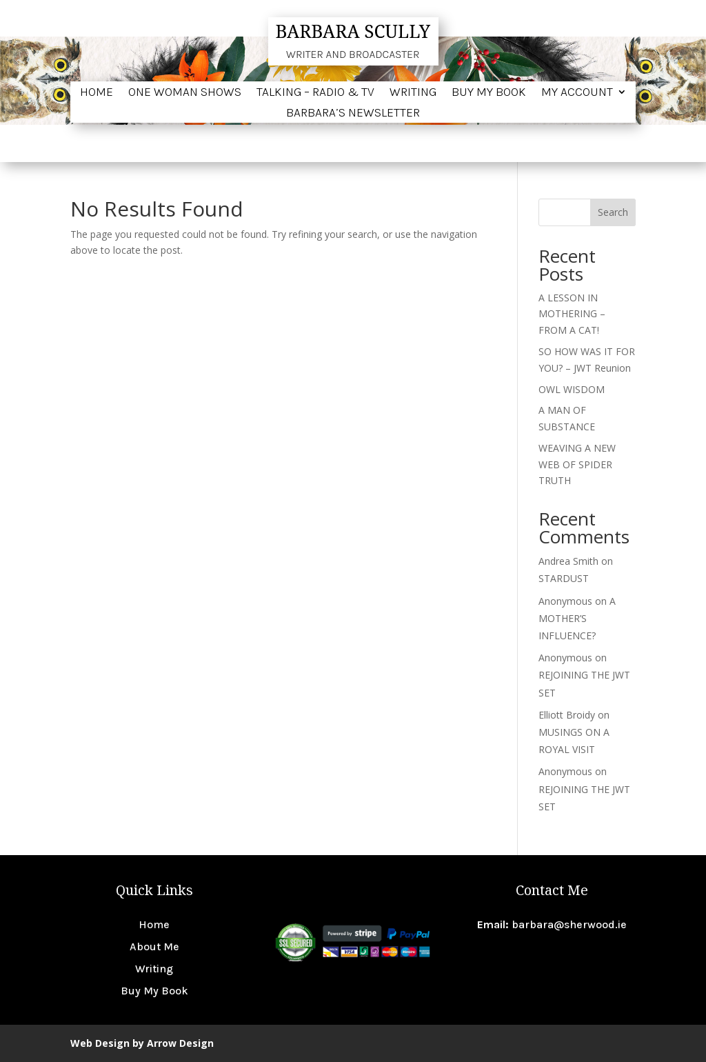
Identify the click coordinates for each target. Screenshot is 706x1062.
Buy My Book (489, 93)
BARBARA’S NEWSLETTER (353, 114)
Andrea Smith (568, 561)
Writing (413, 93)
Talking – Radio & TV (315, 93)
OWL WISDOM (571, 389)
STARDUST (563, 578)
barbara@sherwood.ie (569, 924)
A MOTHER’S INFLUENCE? (577, 618)
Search (613, 212)
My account (577, 93)
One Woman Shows (184, 93)
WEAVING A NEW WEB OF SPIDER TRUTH (577, 464)
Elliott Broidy (566, 714)
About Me (154, 946)
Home (96, 93)
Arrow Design (180, 1043)
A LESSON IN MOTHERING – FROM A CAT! (571, 314)
